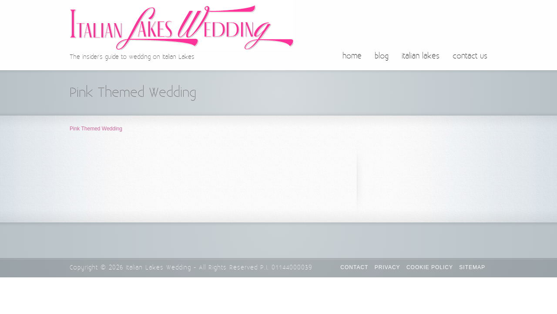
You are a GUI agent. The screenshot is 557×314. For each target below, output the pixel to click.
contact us (470, 56)
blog (382, 56)
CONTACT (354, 267)
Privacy (387, 267)
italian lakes (421, 56)
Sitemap (472, 267)
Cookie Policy (429, 267)
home (352, 56)
